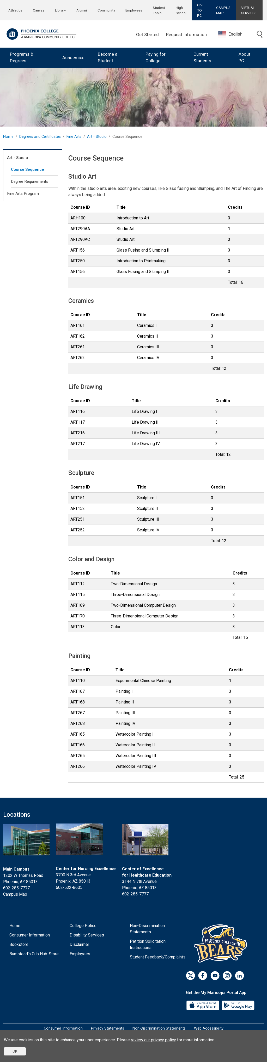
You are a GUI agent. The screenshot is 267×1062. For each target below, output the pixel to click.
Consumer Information (29, 935)
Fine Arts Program (23, 193)
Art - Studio (97, 136)
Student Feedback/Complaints (157, 957)
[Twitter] (190, 975)
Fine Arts (73, 136)
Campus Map (15, 894)
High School (181, 10)
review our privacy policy (153, 1039)
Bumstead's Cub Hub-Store (34, 953)
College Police (83, 925)
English (230, 34)
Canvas (38, 10)
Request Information (186, 34)
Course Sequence (27, 169)
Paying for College (155, 58)
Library (60, 10)
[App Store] (203, 1005)
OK (15, 1051)
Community (106, 10)
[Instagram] (227, 975)
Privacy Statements (107, 1028)
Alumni (81, 10)
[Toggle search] (260, 35)
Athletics (15, 10)
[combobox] (234, 34)
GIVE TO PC (200, 10)
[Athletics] (221, 943)
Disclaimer (79, 944)
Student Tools (159, 10)
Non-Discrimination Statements (147, 928)
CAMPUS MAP (223, 10)
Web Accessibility (208, 1028)
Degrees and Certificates (40, 136)
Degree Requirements (29, 181)
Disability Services (87, 935)
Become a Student (107, 58)
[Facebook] (202, 975)
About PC (244, 58)
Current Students (202, 58)
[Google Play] (238, 1005)
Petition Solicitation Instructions (148, 944)
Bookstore (18, 944)
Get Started (147, 34)
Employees (133, 10)
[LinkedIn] (239, 975)
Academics (73, 57)
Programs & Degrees (21, 58)
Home (8, 136)
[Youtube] (215, 975)
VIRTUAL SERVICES (249, 10)
